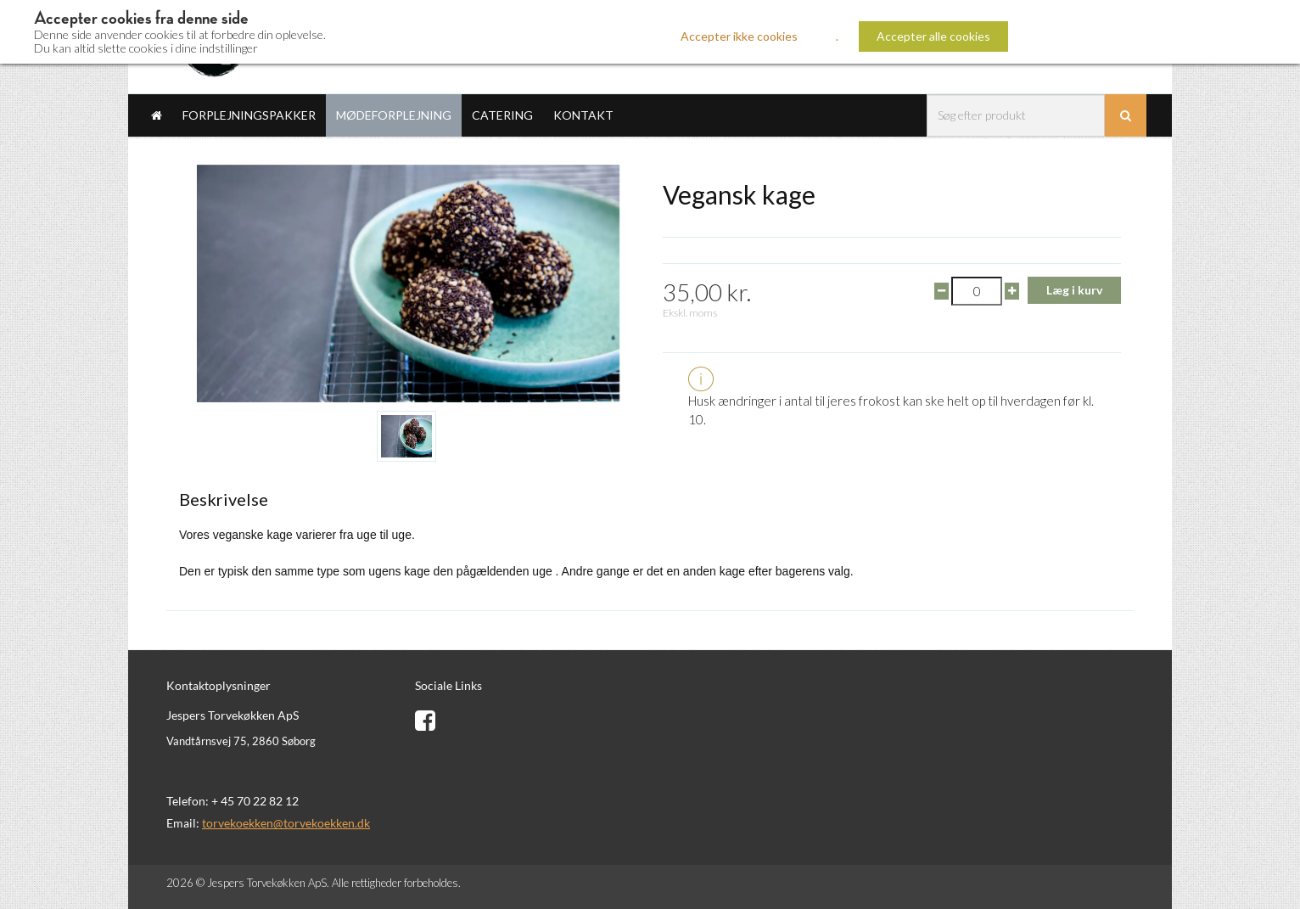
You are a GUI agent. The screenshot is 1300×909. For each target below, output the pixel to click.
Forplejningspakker (249, 115)
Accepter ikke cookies (739, 36)
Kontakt (583, 115)
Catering (502, 115)
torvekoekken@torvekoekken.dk (286, 823)
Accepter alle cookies (933, 36)
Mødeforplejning (393, 115)
